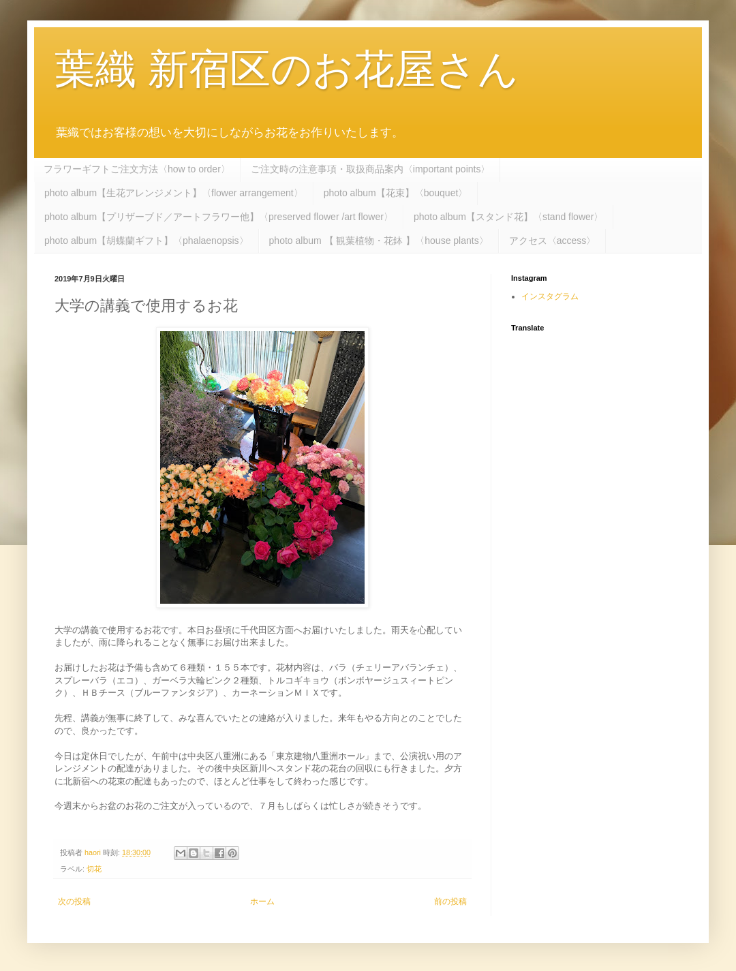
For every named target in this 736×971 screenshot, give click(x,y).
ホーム (262, 901)
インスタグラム (550, 296)
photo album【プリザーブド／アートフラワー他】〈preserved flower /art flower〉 (218, 216)
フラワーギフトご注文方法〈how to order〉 (137, 169)
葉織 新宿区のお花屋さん (287, 69)
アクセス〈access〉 (552, 240)
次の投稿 (74, 901)
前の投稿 (450, 901)
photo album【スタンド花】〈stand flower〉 (509, 216)
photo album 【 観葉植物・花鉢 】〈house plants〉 (379, 240)
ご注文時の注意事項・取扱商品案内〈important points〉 (371, 169)
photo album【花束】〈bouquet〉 (396, 192)
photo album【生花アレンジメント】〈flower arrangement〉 (173, 192)
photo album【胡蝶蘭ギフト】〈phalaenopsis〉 (146, 240)
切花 (94, 869)
